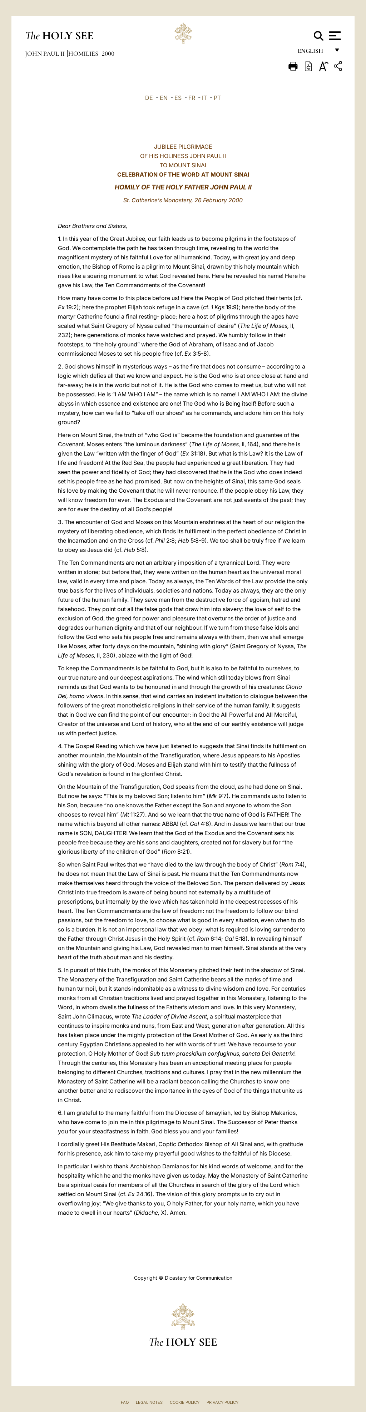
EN (164, 97)
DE (149, 97)
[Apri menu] (334, 36)
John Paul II (45, 53)
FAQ (125, 1402)
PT (217, 97)
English (313, 52)
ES (178, 97)
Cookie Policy (184, 1402)
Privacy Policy (222, 1402)
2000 (108, 53)
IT (204, 97)
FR (191, 97)
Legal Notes (149, 1402)
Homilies (84, 53)
